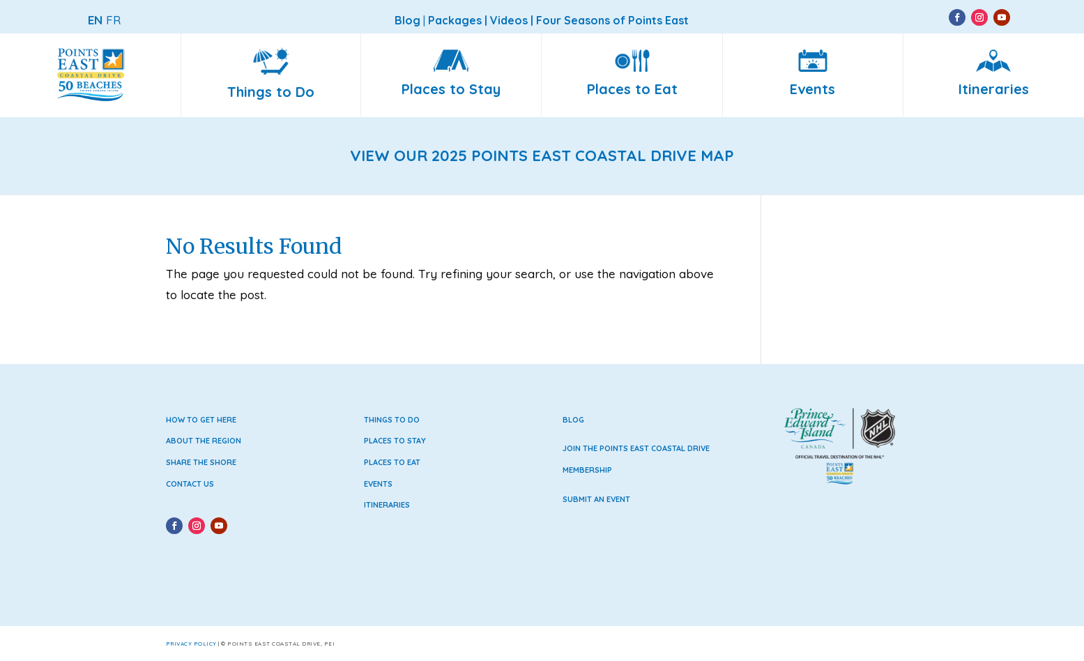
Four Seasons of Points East (612, 20)
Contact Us (190, 484)
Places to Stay (395, 441)
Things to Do (392, 420)
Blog (573, 420)
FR (113, 20)
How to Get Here (201, 420)
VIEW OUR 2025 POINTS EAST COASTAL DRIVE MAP (542, 155)
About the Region (203, 441)
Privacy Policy (191, 643)
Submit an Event (596, 499)
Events (378, 484)
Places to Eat (392, 462)
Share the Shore (201, 462)
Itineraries (387, 505)
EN (95, 20)
